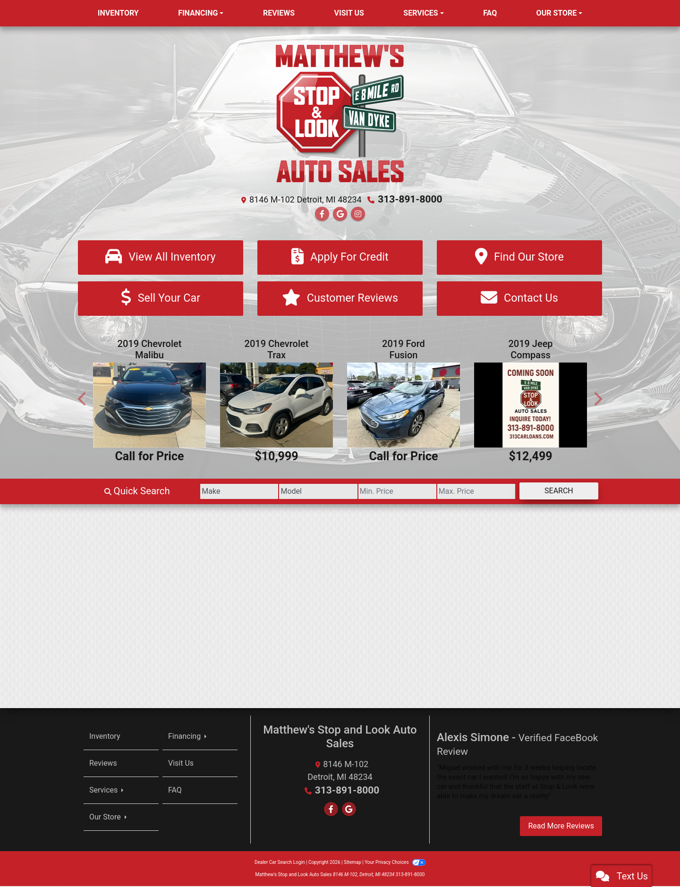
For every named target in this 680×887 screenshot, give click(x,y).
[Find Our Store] (519, 257)
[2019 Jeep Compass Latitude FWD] (530, 405)
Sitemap (352, 863)
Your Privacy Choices (395, 863)
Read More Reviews (561, 826)
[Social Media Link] (358, 213)
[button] (82, 399)
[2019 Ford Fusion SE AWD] (403, 405)
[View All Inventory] (160, 257)
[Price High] (462, 492)
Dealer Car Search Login (280, 863)
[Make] (198, 492)
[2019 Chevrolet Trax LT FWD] (276, 405)
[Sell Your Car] (160, 299)
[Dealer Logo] (340, 112)
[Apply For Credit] (340, 257)
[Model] (286, 492)
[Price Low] (374, 492)
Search (554, 491)
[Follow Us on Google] (340, 213)
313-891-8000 (410, 199)
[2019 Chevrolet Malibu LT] (149, 405)
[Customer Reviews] (340, 299)
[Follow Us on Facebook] (322, 213)
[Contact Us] (519, 299)
